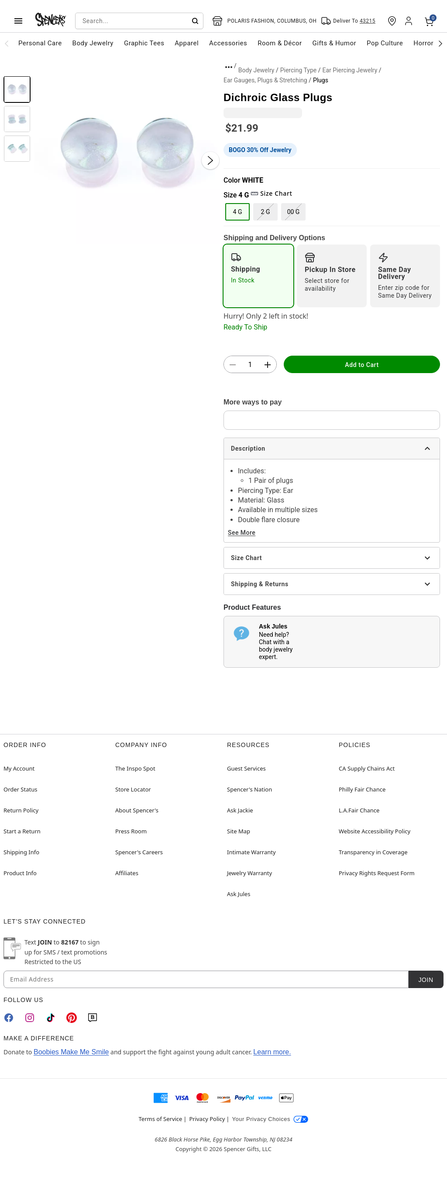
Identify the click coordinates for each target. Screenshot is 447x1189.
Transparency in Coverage (373, 852)
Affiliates (126, 873)
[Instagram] (29, 1017)
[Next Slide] (210, 160)
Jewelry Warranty (249, 873)
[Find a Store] (392, 21)
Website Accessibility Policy (374, 831)
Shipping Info (21, 852)
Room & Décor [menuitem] (280, 43)
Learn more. (272, 1052)
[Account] (409, 21)
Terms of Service (160, 1119)
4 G (237, 211)
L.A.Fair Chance (359, 810)
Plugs (320, 80)
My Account (18, 768)
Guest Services (246, 768)
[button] (127, 152)
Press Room (131, 831)
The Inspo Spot (135, 768)
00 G (293, 211)
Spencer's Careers (139, 852)
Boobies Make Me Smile (71, 1052)
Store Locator (133, 789)
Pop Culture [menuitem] (385, 43)
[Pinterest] (71, 1017)
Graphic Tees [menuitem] (144, 43)
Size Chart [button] (271, 193)
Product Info (20, 873)
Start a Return (22, 831)
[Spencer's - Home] (50, 21)
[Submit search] (195, 21)
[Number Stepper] (250, 365)
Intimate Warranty (251, 852)
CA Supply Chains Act (367, 768)
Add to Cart (361, 364)
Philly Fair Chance (362, 789)
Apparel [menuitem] (187, 43)
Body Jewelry (256, 70)
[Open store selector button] (264, 21)
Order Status (20, 789)
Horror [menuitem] (423, 43)
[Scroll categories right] (440, 43)
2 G (265, 211)
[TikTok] (50, 1017)
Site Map (238, 831)
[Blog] (92, 1017)
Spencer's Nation (249, 789)
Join (425, 979)
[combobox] (139, 21)
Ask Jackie (240, 810)
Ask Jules (238, 894)
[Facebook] (8, 1017)
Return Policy (20, 810)
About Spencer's (136, 810)
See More (241, 532)
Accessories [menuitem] (228, 43)
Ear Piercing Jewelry (349, 70)
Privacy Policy (207, 1119)
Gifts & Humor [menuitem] (335, 43)
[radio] (258, 276)
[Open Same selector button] (348, 21)
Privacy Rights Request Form (377, 873)
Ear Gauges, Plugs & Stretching (265, 80)
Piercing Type (298, 70)
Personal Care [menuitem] (40, 43)
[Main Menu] (18, 21)
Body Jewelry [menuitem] (92, 43)
